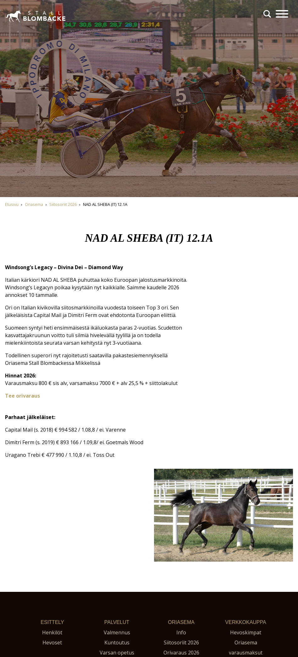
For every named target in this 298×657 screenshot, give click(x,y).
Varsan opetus (117, 652)
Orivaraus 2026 (181, 652)
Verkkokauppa (245, 622)
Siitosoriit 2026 (181, 642)
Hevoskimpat (245, 632)
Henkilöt (52, 632)
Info (181, 632)
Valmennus (117, 632)
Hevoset (52, 642)
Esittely (52, 622)
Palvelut (116, 622)
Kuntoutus (117, 642)
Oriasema (181, 622)
